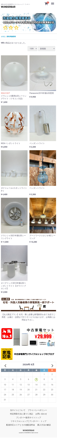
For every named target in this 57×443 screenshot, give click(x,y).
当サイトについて (17, 410)
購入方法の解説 (44, 425)
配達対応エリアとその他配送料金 (20, 425)
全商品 (3, 36)
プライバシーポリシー (37, 410)
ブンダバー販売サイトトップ (28, 417)
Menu (52, 2)
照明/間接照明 (11, 36)
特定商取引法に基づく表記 (21, 414)
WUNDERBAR (8, 6)
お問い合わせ (41, 414)
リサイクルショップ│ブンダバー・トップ (28, 421)
